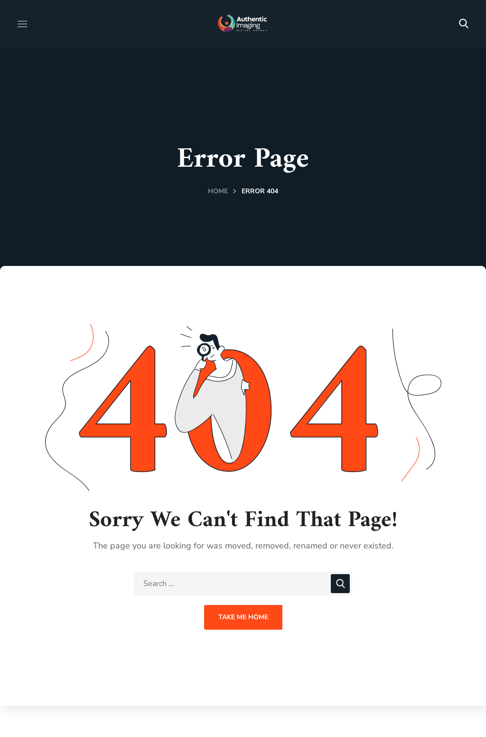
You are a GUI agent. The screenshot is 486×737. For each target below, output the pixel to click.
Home (218, 191)
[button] (463, 23)
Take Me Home (243, 617)
